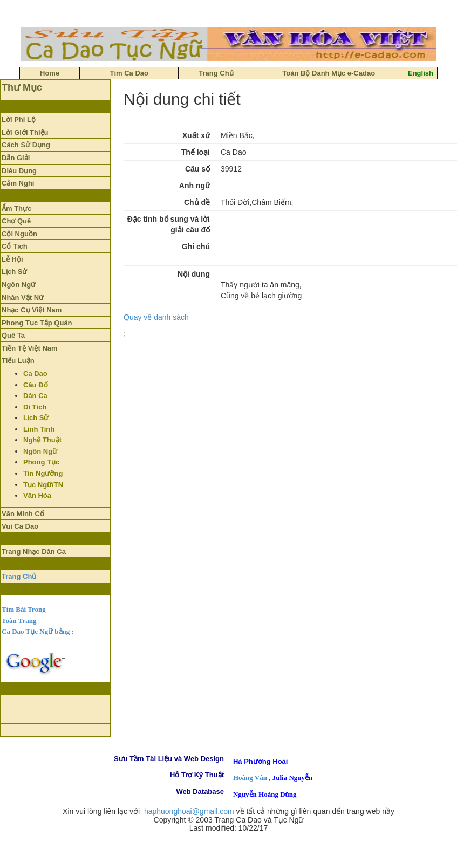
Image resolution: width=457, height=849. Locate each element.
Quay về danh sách (156, 317)
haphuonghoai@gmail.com (189, 811)
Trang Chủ (19, 576)
